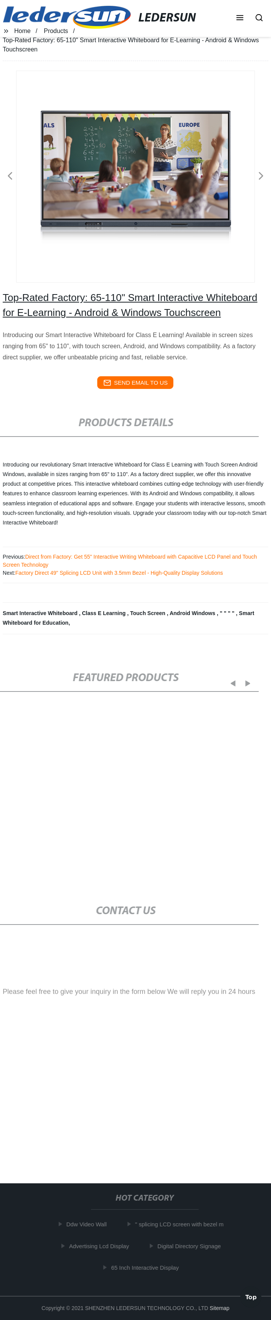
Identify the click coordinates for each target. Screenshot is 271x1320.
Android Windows (193, 613)
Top (251, 1296)
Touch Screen (148, 613)
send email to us (135, 383)
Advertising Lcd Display (101, 1245)
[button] (240, 18)
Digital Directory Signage (191, 1245)
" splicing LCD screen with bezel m (182, 1224)
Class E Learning (104, 613)
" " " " (228, 613)
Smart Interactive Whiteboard (41, 613)
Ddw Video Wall (89, 1224)
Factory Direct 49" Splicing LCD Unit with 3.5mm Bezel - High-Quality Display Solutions (119, 573)
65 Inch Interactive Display (147, 1267)
